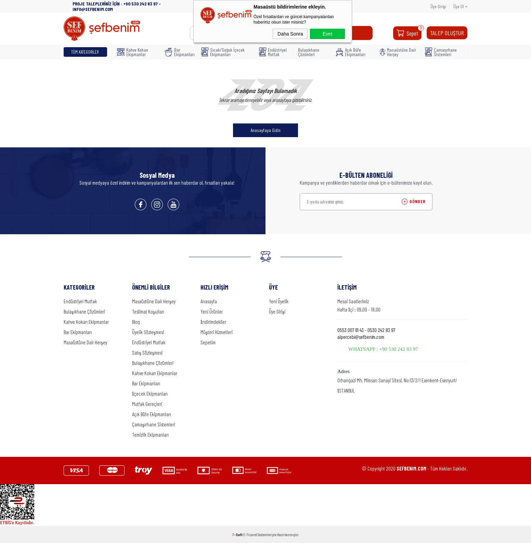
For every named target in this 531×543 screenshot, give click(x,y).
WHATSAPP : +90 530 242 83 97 (383, 349)
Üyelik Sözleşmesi (148, 332)
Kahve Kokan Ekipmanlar (132, 52)
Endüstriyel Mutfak (273, 52)
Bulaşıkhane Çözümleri (308, 52)
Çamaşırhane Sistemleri (441, 52)
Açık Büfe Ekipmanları (350, 52)
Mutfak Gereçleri (147, 404)
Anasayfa (208, 301)
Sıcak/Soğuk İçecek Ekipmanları (223, 52)
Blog (136, 322)
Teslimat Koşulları (148, 311)
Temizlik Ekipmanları (150, 435)
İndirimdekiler (213, 322)
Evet (327, 34)
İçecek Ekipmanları (150, 393)
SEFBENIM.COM (411, 468)
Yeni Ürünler (211, 311)
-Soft (237, 534)
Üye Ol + (460, 6)
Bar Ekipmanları (179, 52)
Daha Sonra (290, 34)
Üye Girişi (438, 6)
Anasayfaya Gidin (265, 130)
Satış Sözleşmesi (147, 352)
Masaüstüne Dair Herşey (398, 52)
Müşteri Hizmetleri (216, 332)
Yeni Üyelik (278, 301)
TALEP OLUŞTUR (447, 33)
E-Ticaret (250, 534)
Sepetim (208, 342)
